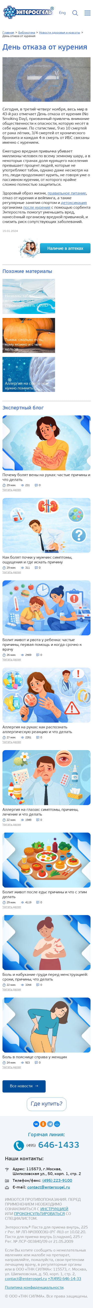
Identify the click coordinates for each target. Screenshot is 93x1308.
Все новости (24, 1086)
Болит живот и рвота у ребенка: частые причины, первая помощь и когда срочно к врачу (42, 645)
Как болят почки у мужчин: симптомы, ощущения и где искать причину (37, 560)
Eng (62, 13)
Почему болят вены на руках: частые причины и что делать (46, 477)
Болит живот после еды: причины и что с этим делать (44, 894)
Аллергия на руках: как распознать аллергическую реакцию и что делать (37, 729)
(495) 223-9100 (57, 1181)
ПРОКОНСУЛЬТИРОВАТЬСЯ (39, 1214)
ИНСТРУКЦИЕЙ (54, 1209)
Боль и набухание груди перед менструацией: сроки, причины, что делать (45, 977)
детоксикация (74, 203)
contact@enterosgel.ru (48, 1188)
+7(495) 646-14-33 (64, 1279)
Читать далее (11, 489)
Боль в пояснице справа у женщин (34, 1057)
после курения (36, 208)
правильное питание (67, 193)
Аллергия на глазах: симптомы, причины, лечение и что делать (40, 812)
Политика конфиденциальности (34, 1288)
